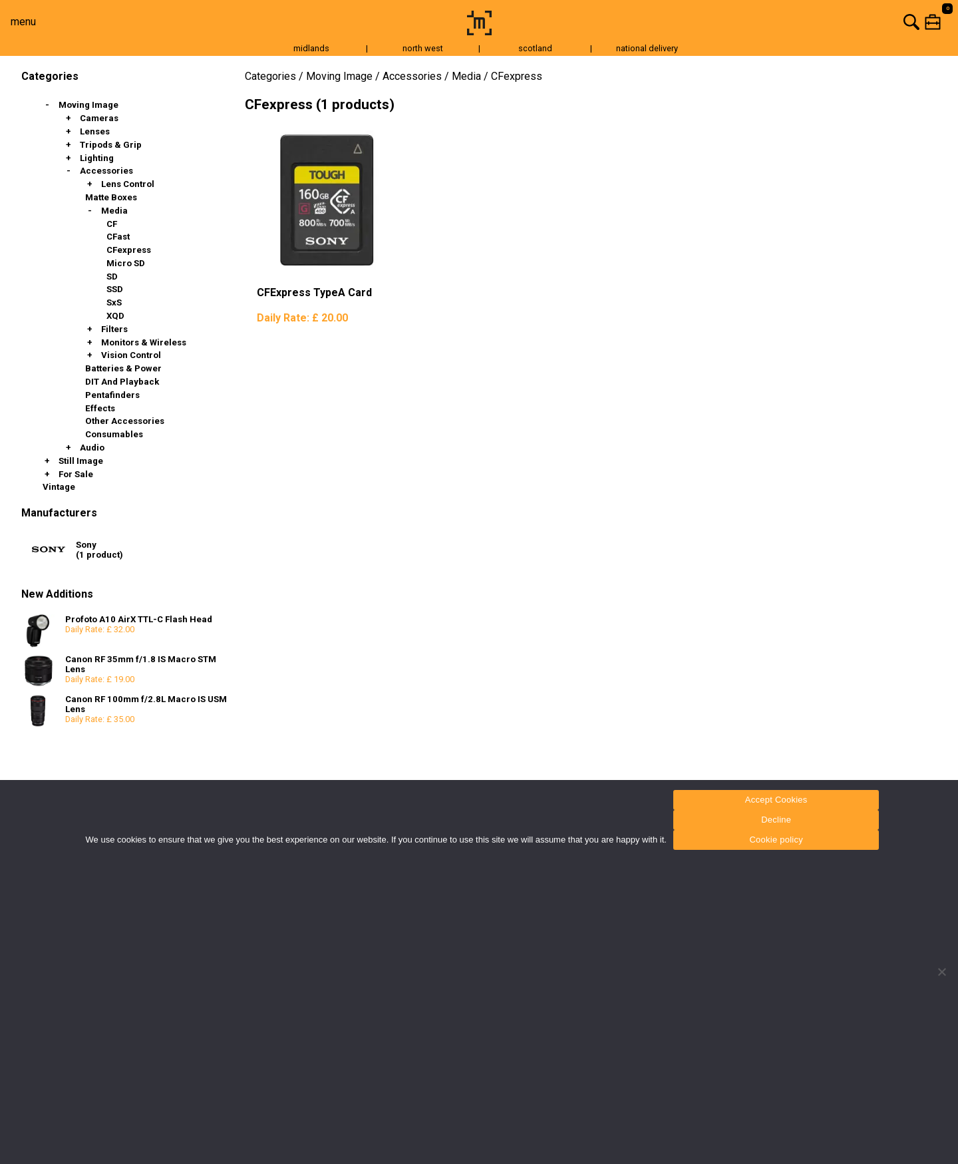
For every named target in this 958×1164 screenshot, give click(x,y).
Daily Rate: (302, 317)
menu (23, 21)
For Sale (76, 474)
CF (111, 224)
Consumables (114, 434)
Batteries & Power (123, 368)
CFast (118, 237)
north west (422, 48)
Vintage (59, 487)
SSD (114, 289)
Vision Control (131, 355)
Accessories (106, 171)
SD (112, 277)
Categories (270, 76)
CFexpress (128, 250)
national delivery (647, 48)
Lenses (95, 131)
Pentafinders (112, 395)
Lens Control (127, 184)
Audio (92, 448)
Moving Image (88, 105)
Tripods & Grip (111, 145)
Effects (100, 408)
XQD (115, 316)
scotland (535, 48)
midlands (311, 48)
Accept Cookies (776, 800)
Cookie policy (776, 840)
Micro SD (125, 263)
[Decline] (941, 971)
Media (114, 211)
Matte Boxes (111, 197)
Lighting (97, 158)
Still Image (81, 461)
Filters (114, 329)
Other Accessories (124, 421)
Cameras (99, 118)
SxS (114, 302)
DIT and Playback (122, 382)
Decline (776, 820)
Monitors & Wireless (143, 342)
